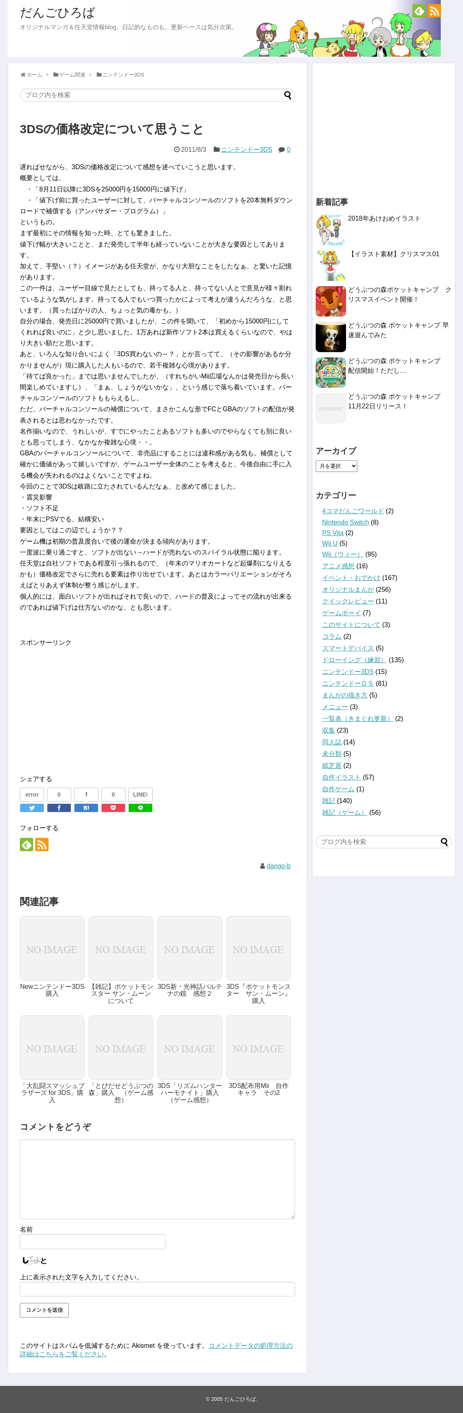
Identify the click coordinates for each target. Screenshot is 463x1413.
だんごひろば (57, 12)
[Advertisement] (88, 704)
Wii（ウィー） (342, 554)
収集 (328, 730)
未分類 (332, 753)
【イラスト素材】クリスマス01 (394, 254)
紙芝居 (332, 765)
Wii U (330, 543)
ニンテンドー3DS (246, 149)
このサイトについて (351, 624)
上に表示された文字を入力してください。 (81, 1277)
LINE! (140, 794)
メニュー (335, 706)
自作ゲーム (338, 789)
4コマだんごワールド (353, 511)
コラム (332, 636)
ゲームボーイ (341, 613)
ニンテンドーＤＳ (348, 683)
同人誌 (332, 742)
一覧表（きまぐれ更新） (357, 718)
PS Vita (333, 532)
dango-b (279, 866)
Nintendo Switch (345, 522)
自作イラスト (341, 777)
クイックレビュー (348, 601)
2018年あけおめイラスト (384, 218)
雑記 (328, 800)
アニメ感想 (338, 566)
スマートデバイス (348, 648)
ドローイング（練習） (354, 660)
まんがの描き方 (344, 695)
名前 (26, 1229)
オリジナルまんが (348, 589)
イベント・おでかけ (351, 577)
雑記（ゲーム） (344, 812)
